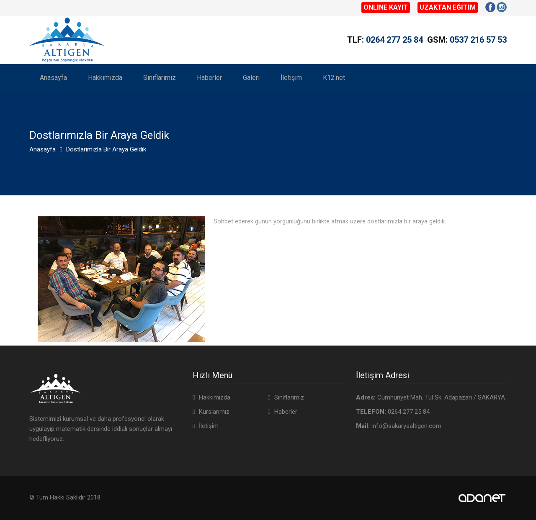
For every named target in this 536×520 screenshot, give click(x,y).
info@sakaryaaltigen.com (406, 426)
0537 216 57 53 (478, 40)
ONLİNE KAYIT (385, 7)
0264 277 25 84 (394, 40)
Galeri (251, 78)
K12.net (334, 78)
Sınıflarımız (159, 78)
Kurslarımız (214, 411)
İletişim (291, 78)
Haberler (209, 78)
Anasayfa (53, 78)
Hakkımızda (105, 78)
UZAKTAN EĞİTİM (448, 7)
